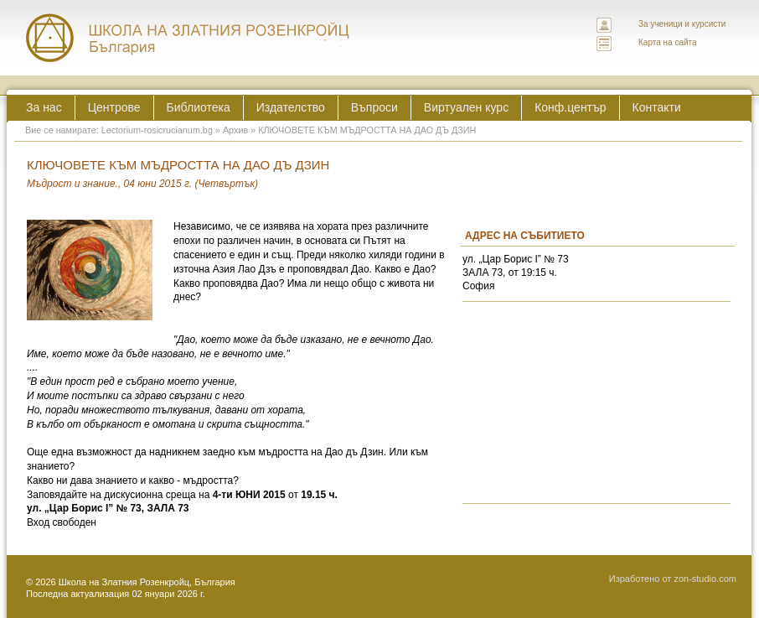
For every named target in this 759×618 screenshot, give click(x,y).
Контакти (656, 107)
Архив (235, 130)
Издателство (290, 107)
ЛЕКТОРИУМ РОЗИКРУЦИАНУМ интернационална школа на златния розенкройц (188, 37)
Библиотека (198, 107)
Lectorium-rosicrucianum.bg (157, 130)
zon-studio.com (705, 579)
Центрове (114, 107)
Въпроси (374, 107)
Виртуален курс (466, 107)
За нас (44, 107)
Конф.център (570, 107)
